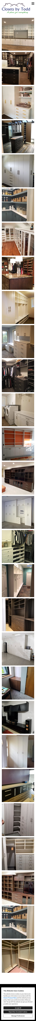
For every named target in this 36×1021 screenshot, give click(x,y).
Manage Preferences (18, 1016)
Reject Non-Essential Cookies (18, 1012)
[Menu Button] (33, 3)
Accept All (18, 1008)
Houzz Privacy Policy (10, 998)
